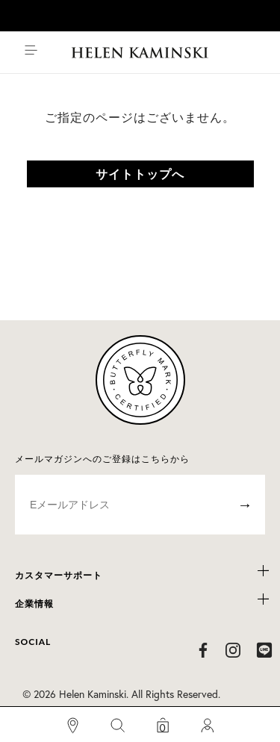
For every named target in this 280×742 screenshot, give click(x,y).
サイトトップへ (140, 173)
